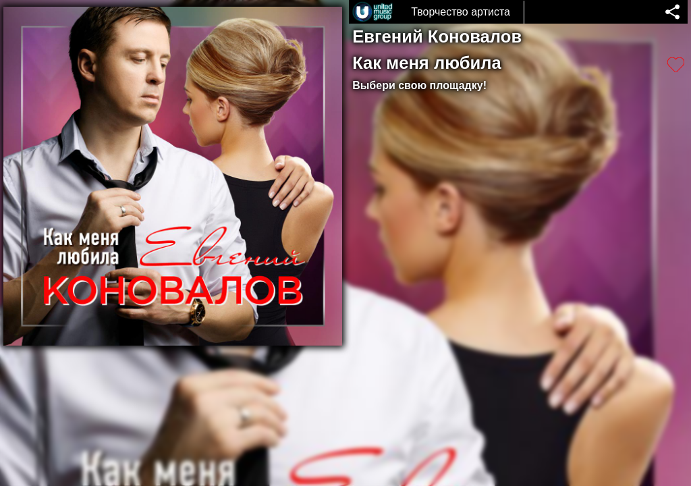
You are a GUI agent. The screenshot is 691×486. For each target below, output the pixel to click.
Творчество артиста (460, 12)
